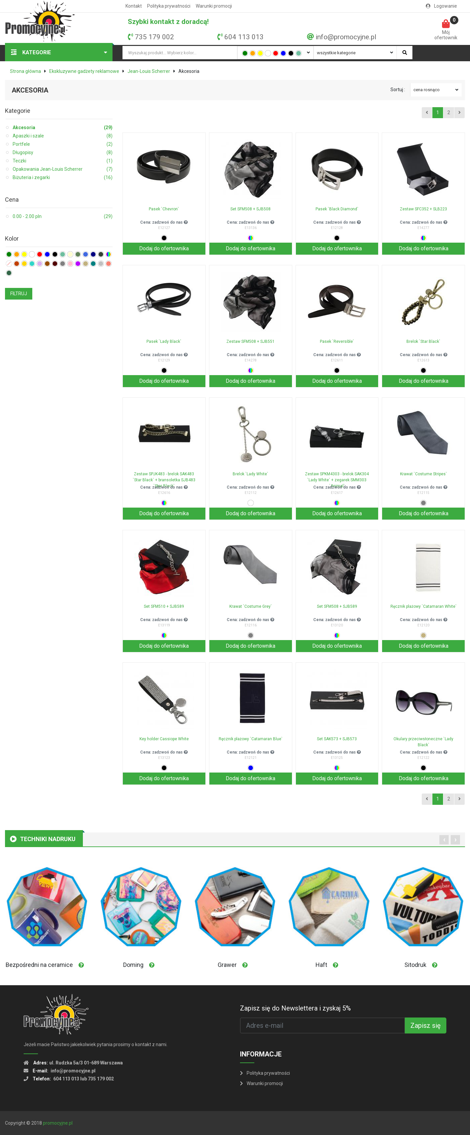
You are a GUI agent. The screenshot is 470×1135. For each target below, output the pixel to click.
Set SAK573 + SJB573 (337, 739)
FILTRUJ (18, 293)
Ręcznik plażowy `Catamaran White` (423, 606)
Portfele (63, 144)
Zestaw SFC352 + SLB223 (423, 209)
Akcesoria (63, 127)
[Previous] (426, 113)
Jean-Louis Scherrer (148, 71)
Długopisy (63, 152)
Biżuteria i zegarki (63, 177)
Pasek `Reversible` (337, 341)
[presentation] (444, 839)
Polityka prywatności (168, 6)
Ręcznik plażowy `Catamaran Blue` (251, 739)
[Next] (459, 113)
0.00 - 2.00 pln (63, 216)
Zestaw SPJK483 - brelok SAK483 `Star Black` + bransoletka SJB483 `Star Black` (164, 478)
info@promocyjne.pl (346, 37)
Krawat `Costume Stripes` (423, 474)
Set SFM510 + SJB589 (164, 606)
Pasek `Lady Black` (163, 341)
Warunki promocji (214, 6)
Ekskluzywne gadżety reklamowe (84, 71)
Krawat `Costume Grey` (250, 606)
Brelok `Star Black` (423, 341)
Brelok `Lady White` (250, 474)
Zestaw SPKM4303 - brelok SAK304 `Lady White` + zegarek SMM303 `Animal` (337, 478)
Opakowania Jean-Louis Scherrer (63, 169)
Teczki (63, 161)
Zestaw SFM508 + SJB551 (250, 341)
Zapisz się (425, 1025)
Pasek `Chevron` (164, 209)
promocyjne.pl (58, 1123)
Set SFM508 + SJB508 (250, 209)
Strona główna (25, 71)
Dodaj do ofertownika (164, 248)
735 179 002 (154, 37)
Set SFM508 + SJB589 (337, 606)
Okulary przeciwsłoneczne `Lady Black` (423, 742)
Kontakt (133, 6)
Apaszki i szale (63, 136)
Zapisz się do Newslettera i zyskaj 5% (295, 1008)
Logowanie (441, 6)
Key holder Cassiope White (164, 739)
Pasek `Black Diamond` (337, 209)
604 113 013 (244, 37)
